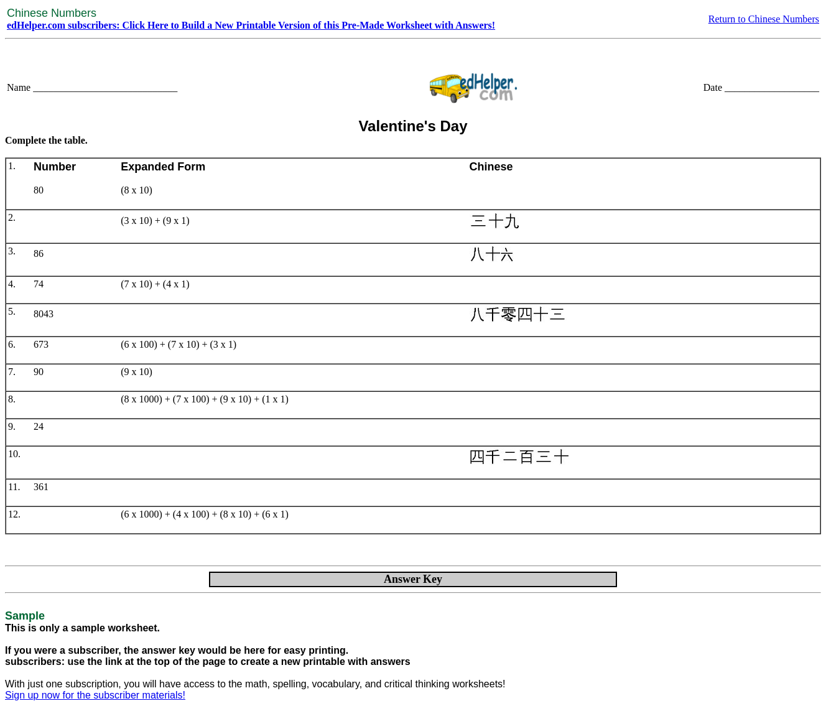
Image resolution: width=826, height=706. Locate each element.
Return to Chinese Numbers (763, 19)
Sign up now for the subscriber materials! (95, 695)
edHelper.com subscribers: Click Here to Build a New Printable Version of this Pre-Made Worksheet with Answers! (251, 25)
